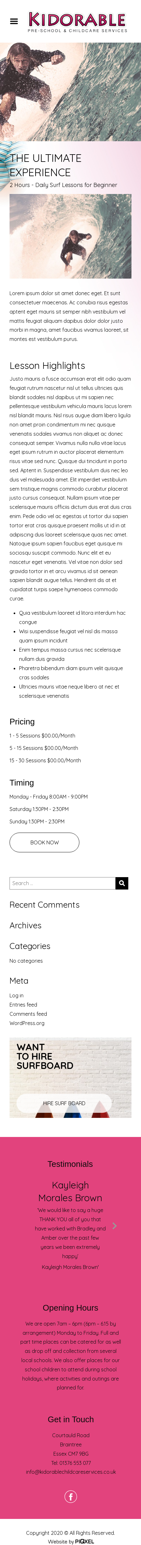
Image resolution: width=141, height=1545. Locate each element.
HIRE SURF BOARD (64, 1103)
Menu (16, 21)
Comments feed (28, 1014)
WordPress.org (27, 1023)
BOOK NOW (44, 842)
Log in (17, 995)
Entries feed (23, 1004)
